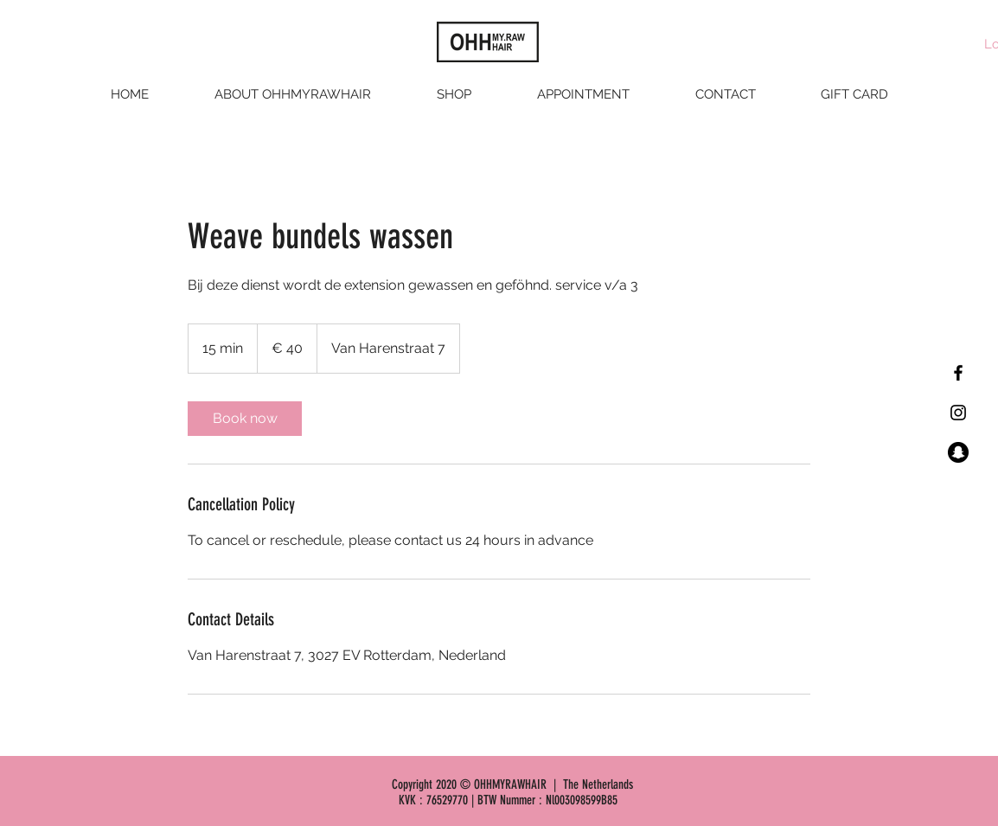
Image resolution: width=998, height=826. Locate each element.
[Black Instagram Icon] (958, 412)
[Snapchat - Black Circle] (958, 452)
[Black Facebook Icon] (958, 372)
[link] (245, 418)
